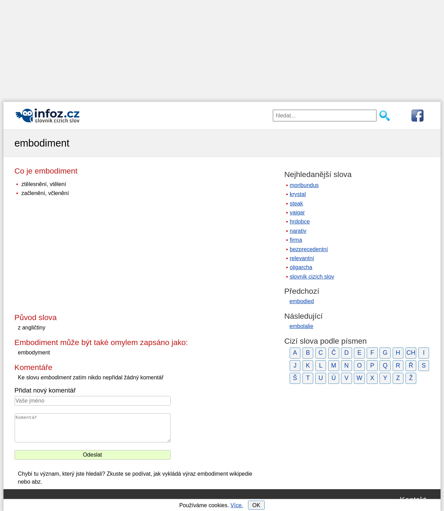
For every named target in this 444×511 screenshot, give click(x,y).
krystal (298, 194)
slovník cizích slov (312, 277)
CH (411, 352)
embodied (302, 301)
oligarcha (301, 267)
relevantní (302, 258)
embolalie (301, 326)
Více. (236, 505)
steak (296, 203)
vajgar (297, 212)
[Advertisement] (222, 48)
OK (256, 505)
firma (296, 240)
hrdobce (300, 221)
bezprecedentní (309, 249)
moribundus (304, 185)
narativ (298, 231)
